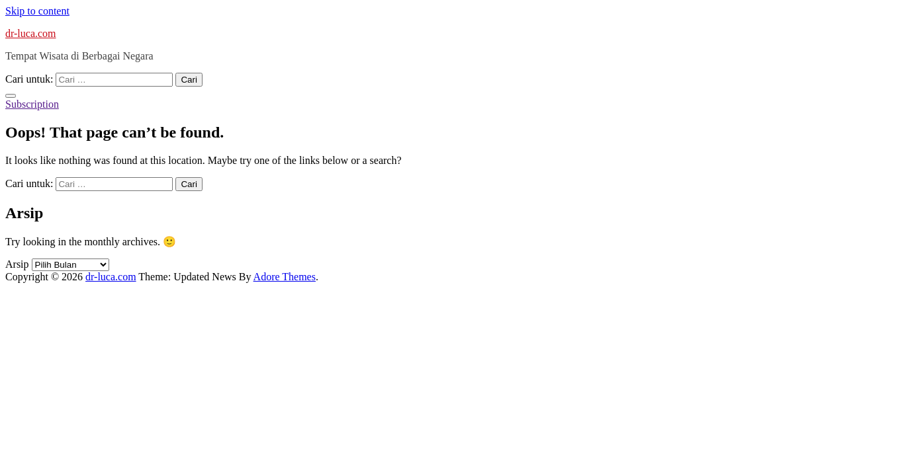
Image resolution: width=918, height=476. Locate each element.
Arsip (17, 264)
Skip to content (37, 11)
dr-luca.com (30, 33)
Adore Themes (284, 276)
